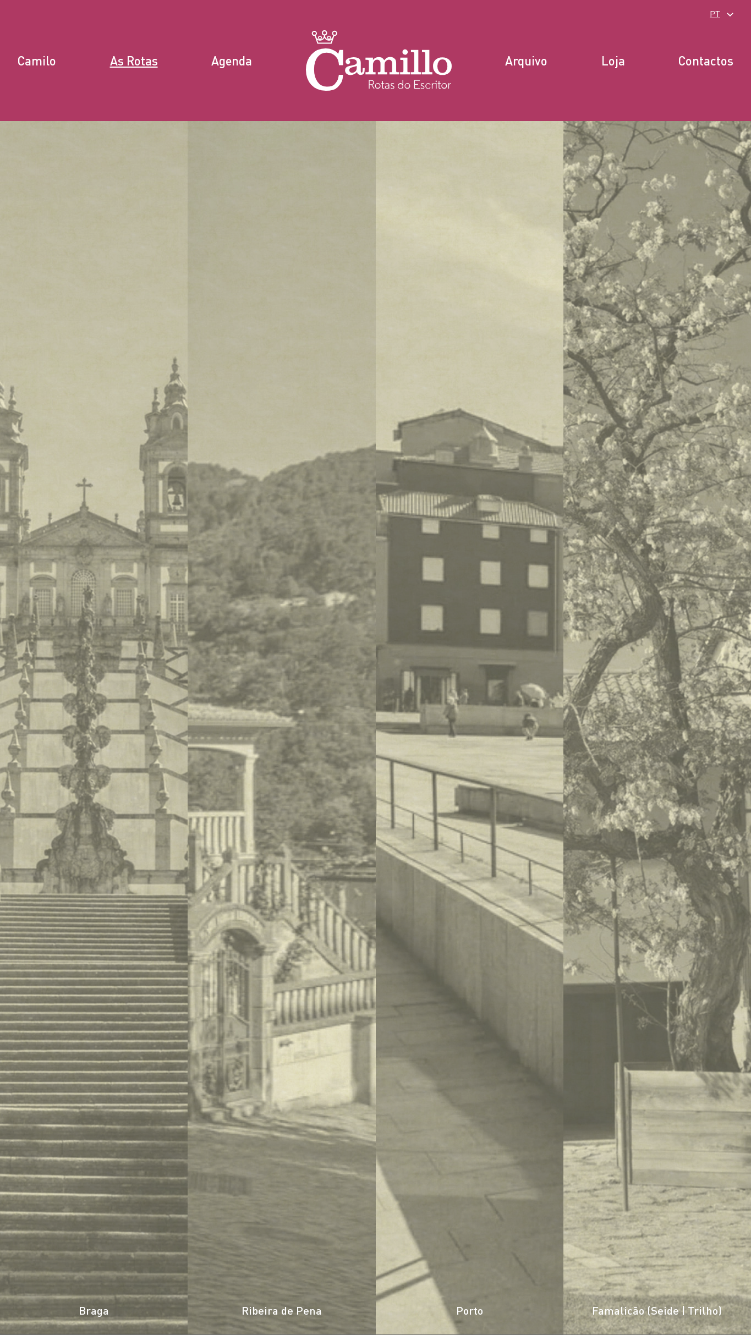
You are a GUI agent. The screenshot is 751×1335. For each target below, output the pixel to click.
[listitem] (94, 728)
